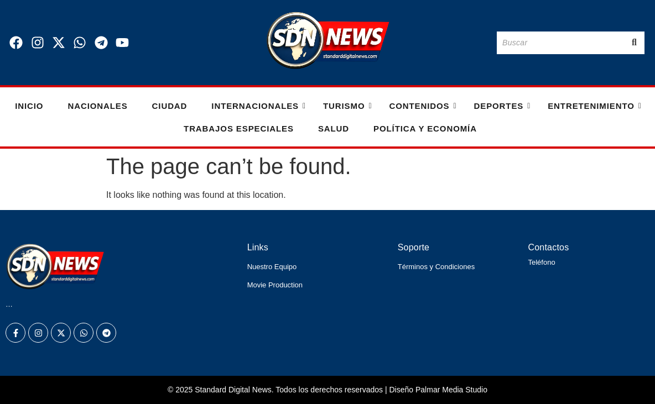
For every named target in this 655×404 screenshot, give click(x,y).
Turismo (347, 106)
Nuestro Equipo (272, 267)
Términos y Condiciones (436, 267)
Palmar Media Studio (451, 389)
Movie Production (275, 285)
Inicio (29, 106)
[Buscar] (560, 43)
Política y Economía (425, 128)
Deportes (502, 106)
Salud (333, 128)
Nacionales (97, 106)
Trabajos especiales (239, 128)
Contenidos (422, 106)
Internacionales (258, 106)
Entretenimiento (594, 106)
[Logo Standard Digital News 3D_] (328, 40)
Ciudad (170, 106)
